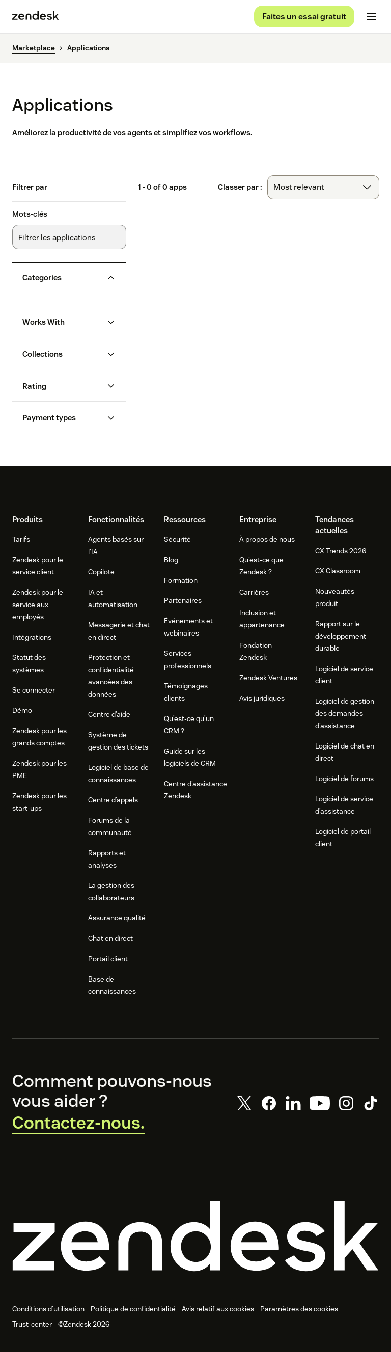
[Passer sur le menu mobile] (371, 18)
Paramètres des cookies (299, 1311)
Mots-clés (29, 217)
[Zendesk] (195, 1239)
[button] (61, 281)
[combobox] (323, 190)
